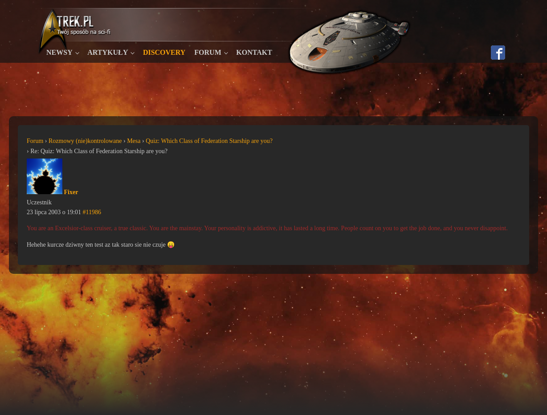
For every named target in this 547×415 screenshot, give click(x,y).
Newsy (59, 52)
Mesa (133, 141)
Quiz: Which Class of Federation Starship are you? (209, 141)
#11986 (92, 212)
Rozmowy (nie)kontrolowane (85, 141)
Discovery (164, 52)
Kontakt (254, 52)
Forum (207, 52)
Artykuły (107, 52)
